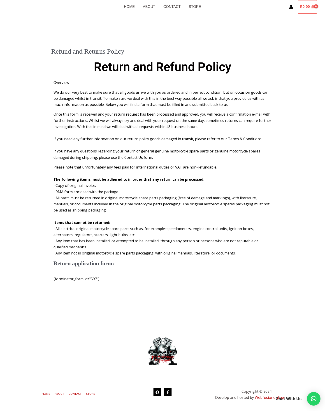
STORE (193, 7)
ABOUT (149, 7)
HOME (130, 7)
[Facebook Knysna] (157, 392)
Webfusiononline (270, 397)
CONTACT (171, 7)
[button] (313, 399)
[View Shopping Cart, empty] (307, 7)
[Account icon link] (291, 7)
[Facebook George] (168, 392)
